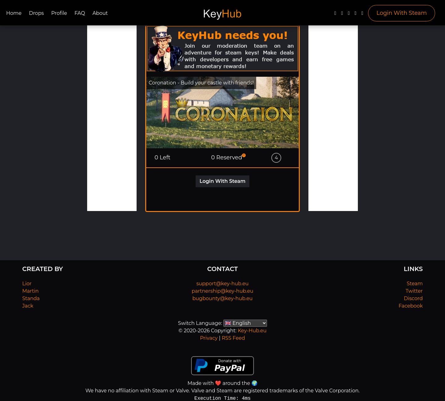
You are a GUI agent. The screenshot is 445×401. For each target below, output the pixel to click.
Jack (27, 306)
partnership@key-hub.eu (222, 291)
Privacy (209, 338)
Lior (27, 284)
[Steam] (362, 14)
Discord (413, 298)
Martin (30, 291)
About (100, 13)
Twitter (414, 291)
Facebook (411, 306)
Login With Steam (401, 13)
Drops (36, 13)
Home (14, 13)
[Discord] (356, 14)
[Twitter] (342, 14)
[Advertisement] (112, 118)
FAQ (79, 13)
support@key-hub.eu (222, 284)
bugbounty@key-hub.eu (222, 298)
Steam (415, 284)
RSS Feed (233, 338)
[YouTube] (349, 14)
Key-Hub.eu (252, 331)
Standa (31, 298)
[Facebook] (335, 14)
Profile (59, 13)
